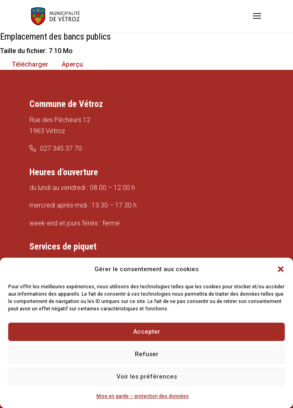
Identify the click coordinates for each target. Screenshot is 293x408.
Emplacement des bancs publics (55, 36)
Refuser (147, 354)
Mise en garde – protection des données (142, 396)
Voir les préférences (146, 376)
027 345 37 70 (61, 148)
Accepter (146, 331)
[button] (281, 269)
